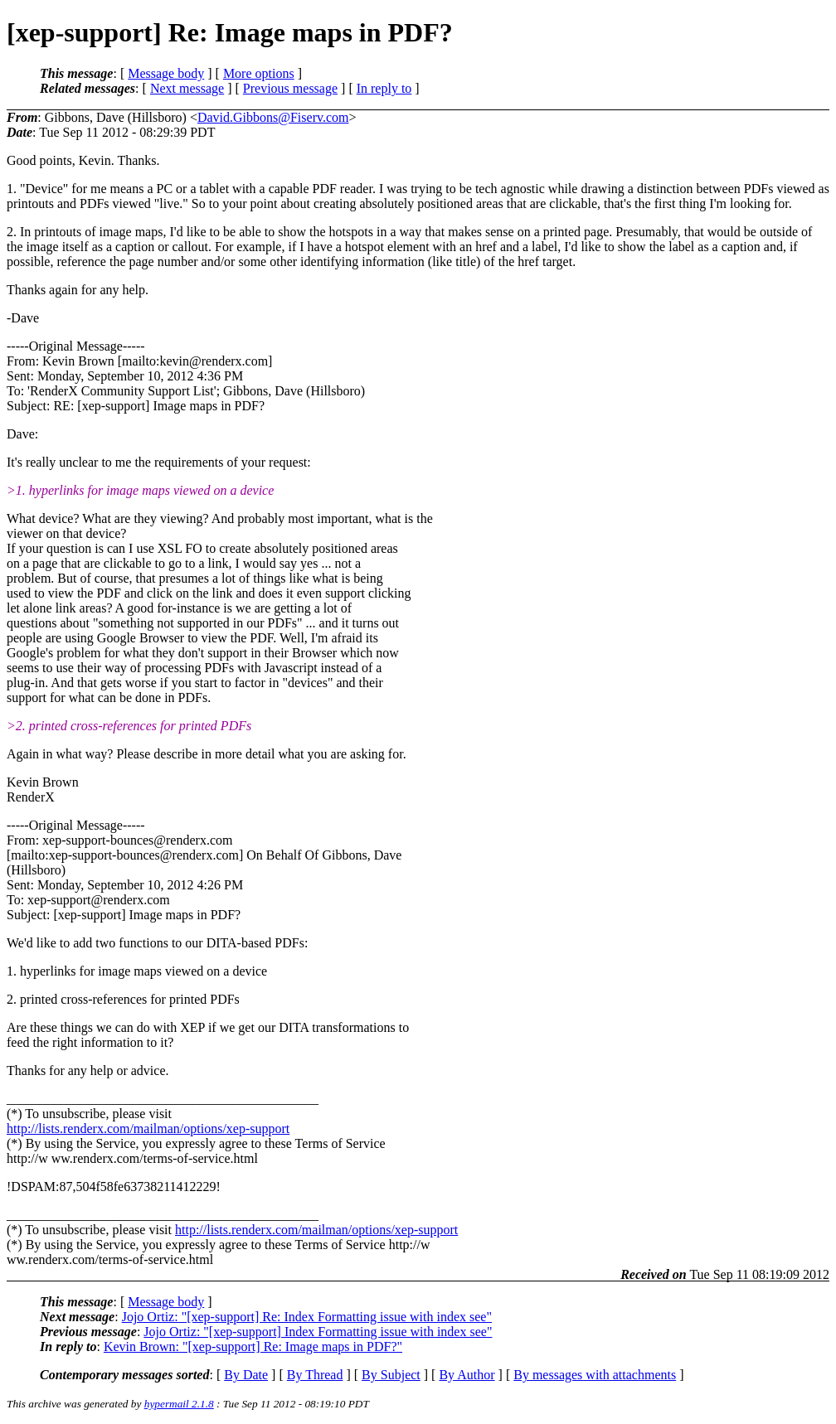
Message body (166, 73)
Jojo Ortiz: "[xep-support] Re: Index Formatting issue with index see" (307, 1317)
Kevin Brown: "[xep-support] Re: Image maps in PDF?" (253, 1346)
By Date (246, 1375)
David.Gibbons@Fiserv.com (273, 117)
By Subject (391, 1375)
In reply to (384, 88)
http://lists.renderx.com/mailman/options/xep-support (148, 1128)
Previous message (290, 88)
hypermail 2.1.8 (179, 1403)
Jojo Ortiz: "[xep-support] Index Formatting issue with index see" (317, 1332)
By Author (466, 1375)
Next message (187, 88)
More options (258, 73)
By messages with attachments (594, 1375)
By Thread (315, 1375)
